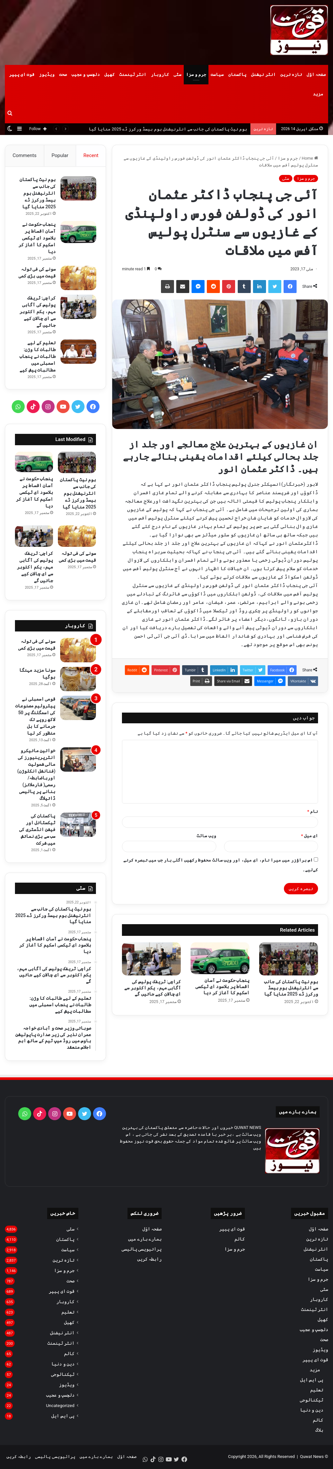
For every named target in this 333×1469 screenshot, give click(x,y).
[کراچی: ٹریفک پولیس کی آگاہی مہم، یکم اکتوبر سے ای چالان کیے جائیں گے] (151, 958)
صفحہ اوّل (316, 74)
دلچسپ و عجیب (86, 74)
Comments (25, 155)
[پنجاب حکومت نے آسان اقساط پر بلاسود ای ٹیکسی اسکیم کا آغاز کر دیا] (220, 958)
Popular (60, 155)
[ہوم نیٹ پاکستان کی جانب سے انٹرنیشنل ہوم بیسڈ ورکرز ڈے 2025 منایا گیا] (288, 958)
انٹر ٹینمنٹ (132, 74)
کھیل (109, 74)
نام (312, 811)
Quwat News (312, 1457)
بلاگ (319, 1430)
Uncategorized (60, 1406)
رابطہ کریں (149, 1259)
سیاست (217, 74)
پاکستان (237, 74)
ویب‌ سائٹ (206, 835)
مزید (318, 94)
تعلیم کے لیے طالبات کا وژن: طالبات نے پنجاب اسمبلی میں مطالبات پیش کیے (37, 356)
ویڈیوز (47, 74)
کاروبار (160, 74)
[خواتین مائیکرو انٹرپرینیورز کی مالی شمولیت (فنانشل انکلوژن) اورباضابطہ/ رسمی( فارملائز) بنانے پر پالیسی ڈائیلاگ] (78, 760)
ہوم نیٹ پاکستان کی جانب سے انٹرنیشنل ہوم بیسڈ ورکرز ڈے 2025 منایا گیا (168, 129)
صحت (63, 74)
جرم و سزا (196, 74)
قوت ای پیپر (21, 74)
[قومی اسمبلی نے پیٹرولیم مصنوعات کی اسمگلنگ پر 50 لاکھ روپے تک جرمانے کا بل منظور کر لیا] (78, 708)
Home (310, 158)
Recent (90, 155)
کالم (318, 1420)
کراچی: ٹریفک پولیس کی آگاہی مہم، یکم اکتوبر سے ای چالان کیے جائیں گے (152, 988)
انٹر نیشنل (263, 74)
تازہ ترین (291, 74)
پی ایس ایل (311, 1380)
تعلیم (316, 1390)
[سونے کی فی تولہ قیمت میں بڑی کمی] (78, 278)
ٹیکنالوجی (311, 1400)
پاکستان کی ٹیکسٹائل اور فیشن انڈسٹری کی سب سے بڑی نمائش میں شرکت (37, 830)
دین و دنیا (311, 1410)
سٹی (177, 74)
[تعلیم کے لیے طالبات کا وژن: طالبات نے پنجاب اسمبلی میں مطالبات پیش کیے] (78, 352)
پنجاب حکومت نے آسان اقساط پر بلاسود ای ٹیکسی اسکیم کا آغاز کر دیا (222, 986)
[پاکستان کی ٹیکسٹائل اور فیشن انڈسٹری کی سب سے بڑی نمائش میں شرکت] (78, 825)
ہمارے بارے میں (145, 1239)
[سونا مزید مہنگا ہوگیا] (78, 679)
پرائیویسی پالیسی (142, 1249)
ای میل (309, 835)
